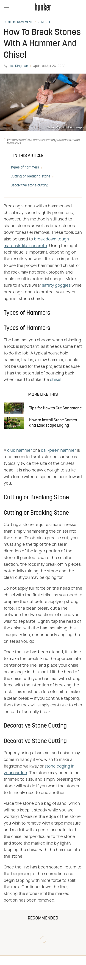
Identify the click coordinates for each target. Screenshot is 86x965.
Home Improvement (18, 22)
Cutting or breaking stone (30, 176)
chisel (55, 380)
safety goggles (56, 285)
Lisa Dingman (18, 66)
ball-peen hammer (58, 450)
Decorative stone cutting (29, 185)
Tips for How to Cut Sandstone (55, 408)
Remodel (44, 22)
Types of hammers (25, 167)
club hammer (19, 450)
